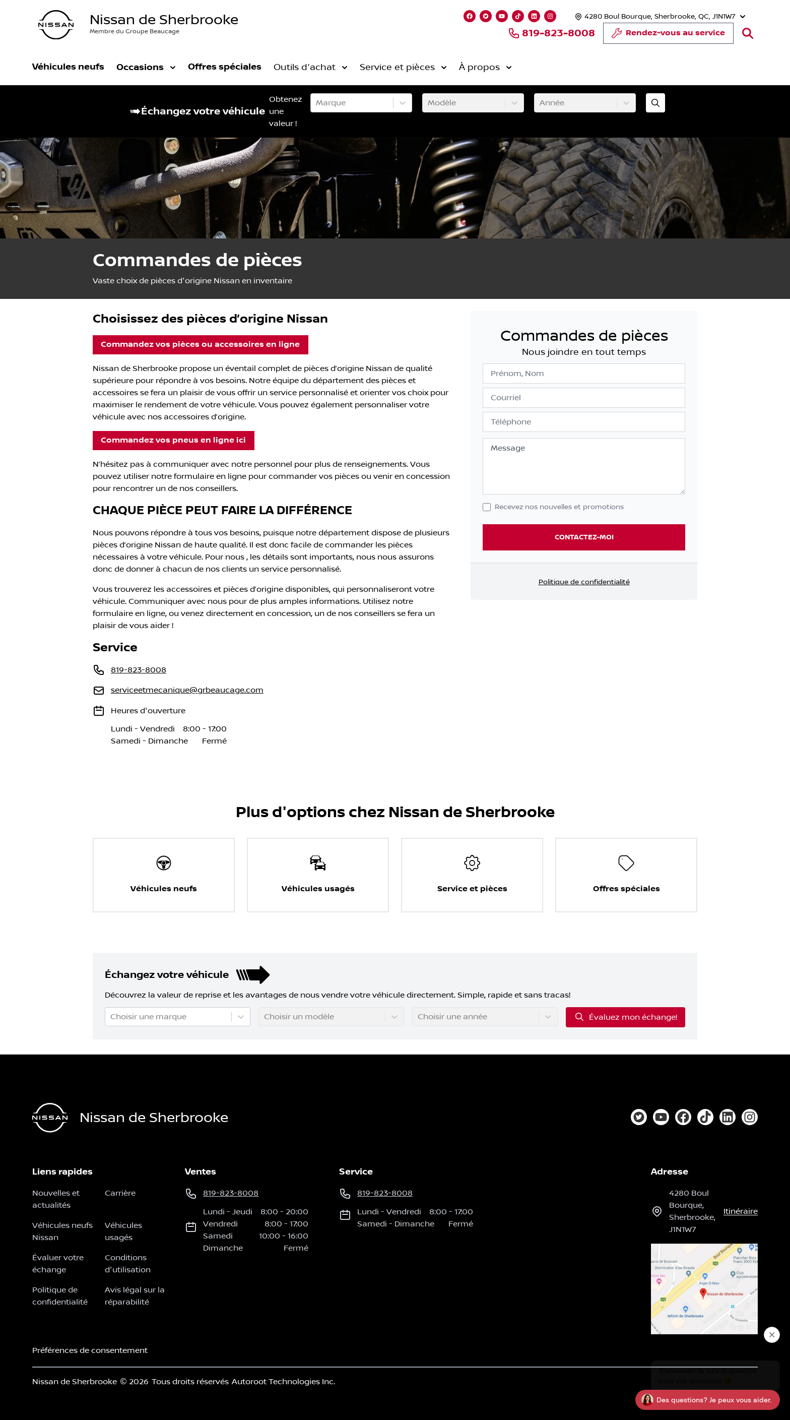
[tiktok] (705, 1117)
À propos (485, 67)
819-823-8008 (551, 33)
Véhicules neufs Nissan (62, 1231)
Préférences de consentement (90, 1350)
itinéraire (740, 1211)
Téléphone (511, 421)
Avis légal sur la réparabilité (135, 1296)
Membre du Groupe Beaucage (134, 31)
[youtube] (661, 1117)
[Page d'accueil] (50, 1118)
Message (508, 448)
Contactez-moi (584, 537)
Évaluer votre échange (58, 1263)
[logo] (56, 25)
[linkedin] (727, 1117)
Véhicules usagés (123, 1231)
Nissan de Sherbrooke (164, 20)
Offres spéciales (224, 66)
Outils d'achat (311, 67)
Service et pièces (403, 67)
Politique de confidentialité (584, 582)
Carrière (120, 1193)
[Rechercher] (748, 33)
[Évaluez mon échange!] (655, 102)
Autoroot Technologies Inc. (283, 1381)
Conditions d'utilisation (128, 1263)
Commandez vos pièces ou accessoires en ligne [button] (200, 344)
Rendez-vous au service (668, 35)
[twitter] (639, 1117)
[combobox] (317, 103)
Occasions (146, 67)
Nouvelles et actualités (56, 1199)
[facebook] (683, 1117)
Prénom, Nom (517, 373)
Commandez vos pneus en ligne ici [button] (173, 440)
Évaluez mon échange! (625, 1016)
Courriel (506, 397)
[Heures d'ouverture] (659, 16)
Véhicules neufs (68, 66)
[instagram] (750, 1117)
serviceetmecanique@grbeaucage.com (187, 690)
